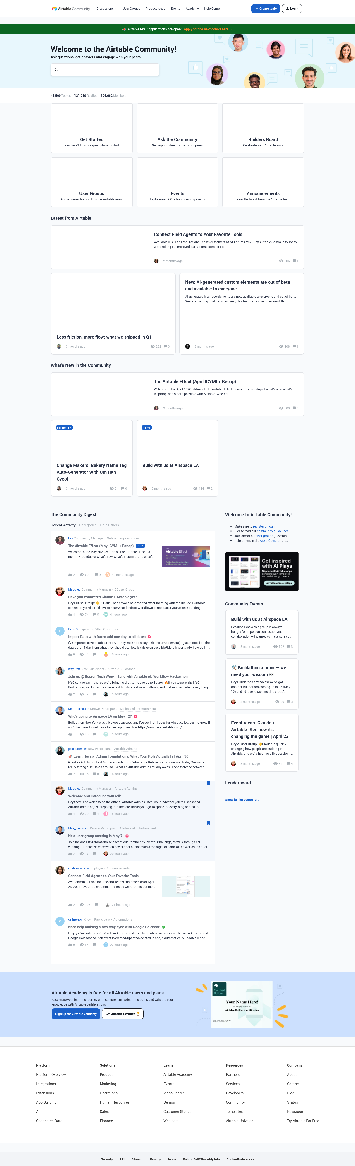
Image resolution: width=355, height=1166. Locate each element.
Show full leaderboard (243, 799)
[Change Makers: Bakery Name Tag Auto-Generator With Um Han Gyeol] (92, 458)
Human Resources (115, 1102)
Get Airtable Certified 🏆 (123, 1014)
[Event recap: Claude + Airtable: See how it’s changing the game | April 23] (262, 743)
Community (235, 1102)
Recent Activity (63, 525)
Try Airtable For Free (303, 1120)
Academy (192, 8)
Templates (234, 1111)
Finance (106, 1120)
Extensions (45, 1093)
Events (175, 8)
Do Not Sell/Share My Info (201, 1159)
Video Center (173, 1093)
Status (292, 1102)
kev (70, 538)
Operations (109, 1093)
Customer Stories (177, 1111)
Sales (104, 1111)
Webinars (170, 1120)
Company (294, 1065)
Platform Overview (51, 1074)
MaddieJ (74, 589)
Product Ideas (155, 8)
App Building (46, 1102)
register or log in (264, 526)
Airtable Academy (177, 1074)
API (122, 1159)
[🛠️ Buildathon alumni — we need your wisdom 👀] (262, 684)
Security (107, 1159)
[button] (265, 8)
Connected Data (49, 1120)
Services (233, 1083)
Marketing (108, 1083)
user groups (264, 536)
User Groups (131, 8)
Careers (293, 1083)
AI (38, 1111)
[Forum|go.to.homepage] (71, 8)
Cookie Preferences (240, 1159)
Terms (172, 1159)
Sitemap (137, 1159)
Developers (235, 1093)
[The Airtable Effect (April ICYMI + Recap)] (177, 394)
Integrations (46, 1083)
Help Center (212, 8)
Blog (290, 1093)
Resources (234, 1065)
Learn (168, 1065)
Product (106, 1074)
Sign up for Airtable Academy (76, 1014)
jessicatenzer (77, 749)
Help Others (109, 525)
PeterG (73, 629)
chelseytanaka (78, 868)
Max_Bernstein (78, 709)
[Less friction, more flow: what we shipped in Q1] (113, 314)
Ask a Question (270, 540)
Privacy (155, 1159)
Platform (43, 1065)
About (292, 1074)
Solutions (107, 1065)
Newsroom (295, 1111)
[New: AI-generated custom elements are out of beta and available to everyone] (241, 314)
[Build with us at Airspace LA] (178, 458)
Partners (233, 1074)
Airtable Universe (239, 1120)
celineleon (75, 919)
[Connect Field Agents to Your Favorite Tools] (177, 247)
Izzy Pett (74, 669)
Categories (87, 525)
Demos (169, 1102)
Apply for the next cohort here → (208, 29)
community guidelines (272, 531)
